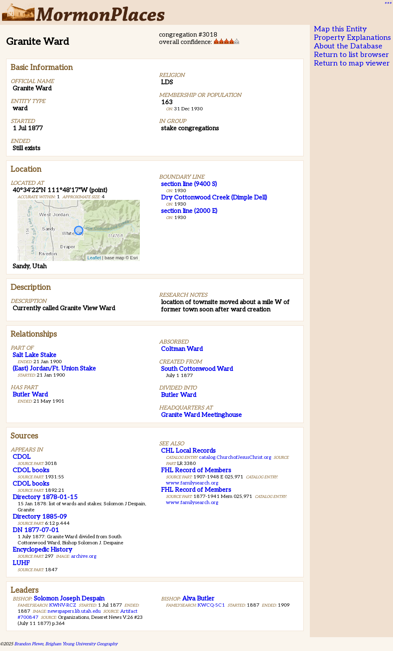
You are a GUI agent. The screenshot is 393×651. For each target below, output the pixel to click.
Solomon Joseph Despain (69, 598)
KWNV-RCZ (62, 605)
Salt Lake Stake (34, 355)
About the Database (348, 46)
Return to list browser (351, 54)
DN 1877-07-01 (36, 530)
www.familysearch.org (192, 483)
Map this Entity (340, 29)
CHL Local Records (188, 450)
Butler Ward (30, 394)
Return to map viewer (352, 63)
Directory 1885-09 (40, 516)
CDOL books (31, 470)
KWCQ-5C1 (211, 605)
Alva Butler (198, 598)
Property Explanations (352, 37)
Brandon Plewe (28, 644)
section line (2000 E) (189, 211)
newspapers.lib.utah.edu (74, 611)
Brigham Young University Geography (81, 644)
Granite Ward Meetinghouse (201, 415)
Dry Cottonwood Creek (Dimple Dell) (214, 197)
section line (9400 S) (189, 184)
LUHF (21, 563)
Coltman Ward (182, 349)
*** (387, 4)
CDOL (22, 456)
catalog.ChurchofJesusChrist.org (235, 457)
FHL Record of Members (196, 470)
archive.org (83, 556)
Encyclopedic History (42, 549)
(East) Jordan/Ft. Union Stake (54, 368)
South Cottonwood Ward (197, 369)
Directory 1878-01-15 (45, 497)
